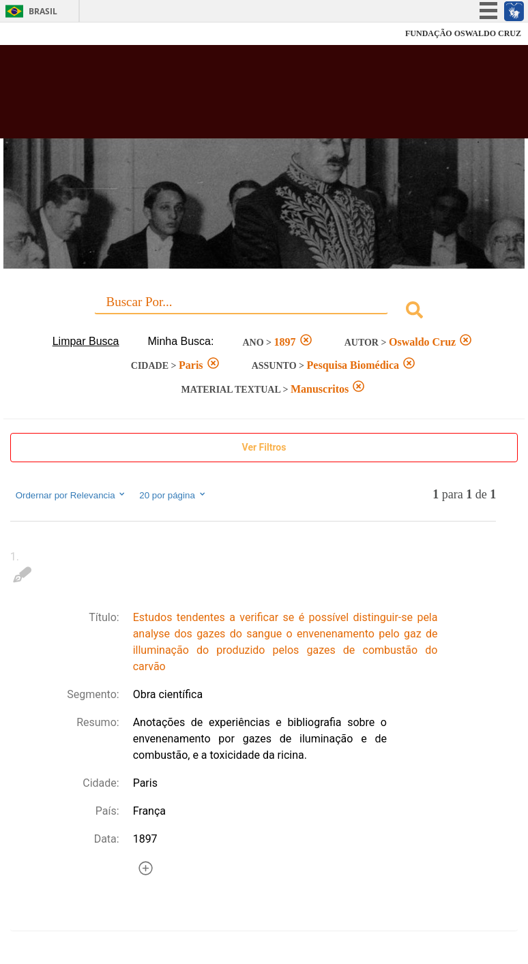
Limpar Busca (86, 341)
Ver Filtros (264, 447)
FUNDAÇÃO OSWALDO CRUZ (463, 33)
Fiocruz (40, 33)
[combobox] (264, 311)
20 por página (173, 494)
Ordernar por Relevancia (71, 494)
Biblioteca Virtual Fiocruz (230, 97)
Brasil (43, 11)
